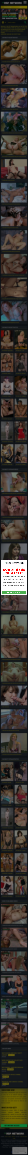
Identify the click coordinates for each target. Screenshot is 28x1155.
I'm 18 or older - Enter (14, 592)
